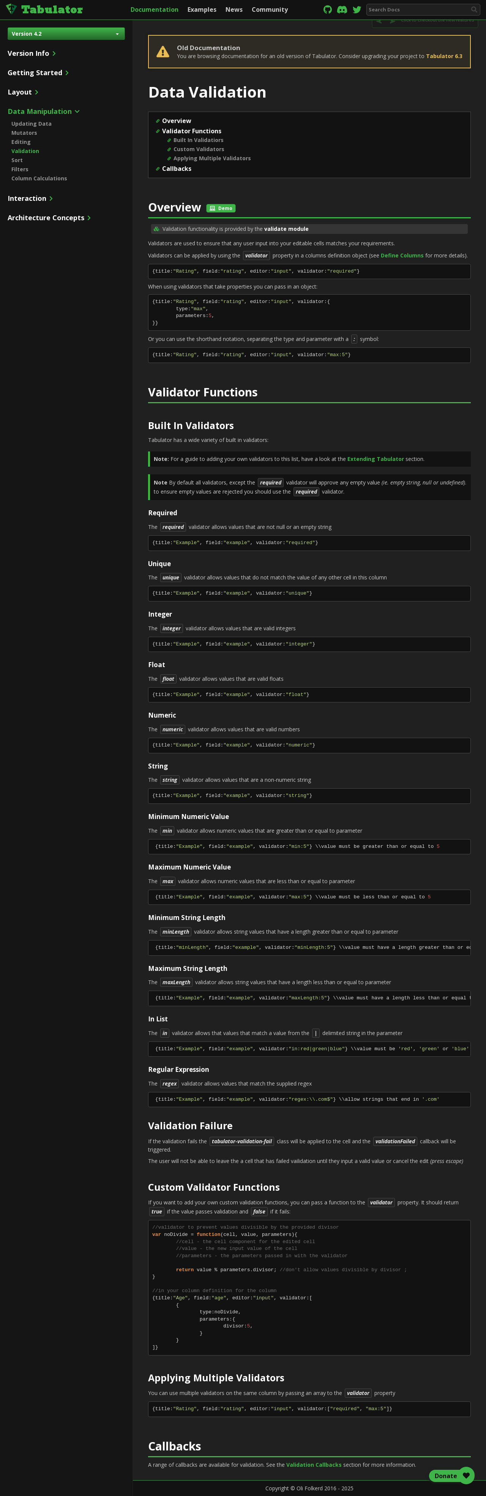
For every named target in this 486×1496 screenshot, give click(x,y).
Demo (221, 208)
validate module (286, 228)
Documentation (154, 9)
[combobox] (423, 10)
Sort (17, 160)
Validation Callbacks (314, 1464)
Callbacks (176, 168)
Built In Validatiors (199, 140)
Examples (202, 9)
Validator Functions (191, 131)
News (234, 9)
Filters (19, 169)
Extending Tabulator (375, 458)
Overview (176, 121)
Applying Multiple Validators (212, 158)
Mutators (24, 132)
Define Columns (402, 255)
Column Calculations (39, 178)
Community (270, 9)
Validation (25, 151)
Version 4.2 (65, 33)
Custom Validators (199, 149)
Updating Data (31, 123)
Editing (21, 141)
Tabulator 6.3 (444, 56)
